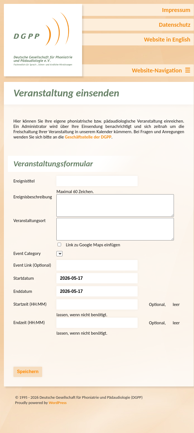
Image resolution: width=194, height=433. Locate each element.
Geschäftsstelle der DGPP (88, 137)
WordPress (57, 410)
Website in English (167, 39)
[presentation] (55, 360)
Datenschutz (174, 24)
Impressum (176, 10)
